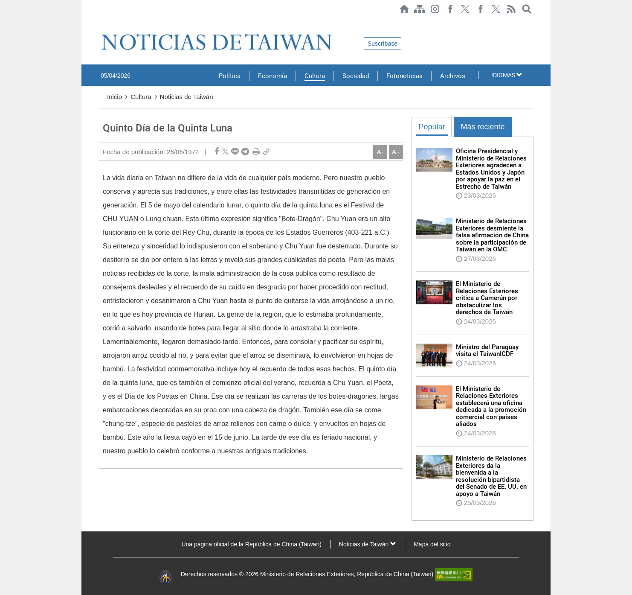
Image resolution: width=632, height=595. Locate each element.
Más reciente (482, 126)
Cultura (314, 76)
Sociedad (355, 76)
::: (101, 22)
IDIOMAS (506, 75)
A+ (396, 151)
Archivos (452, 76)
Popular (431, 126)
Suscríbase (382, 43)
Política (230, 76)
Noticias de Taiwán (186, 96)
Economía (272, 76)
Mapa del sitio (432, 544)
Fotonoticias (404, 76)
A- (380, 151)
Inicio (114, 96)
